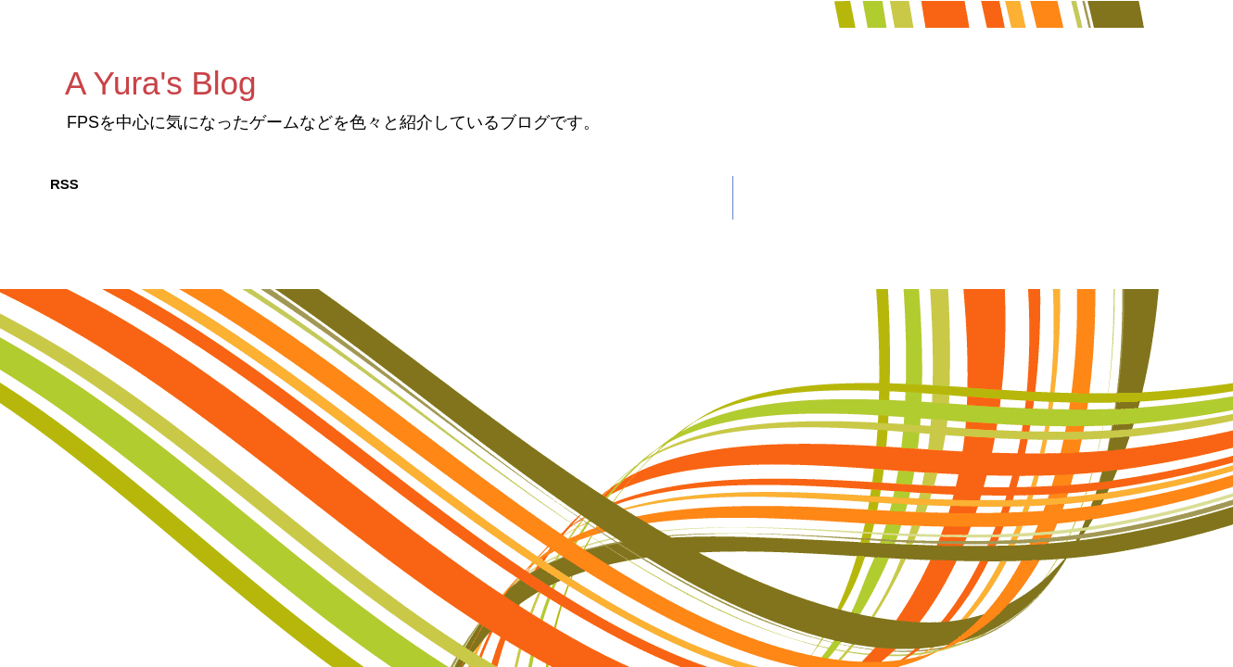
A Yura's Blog (160, 83)
